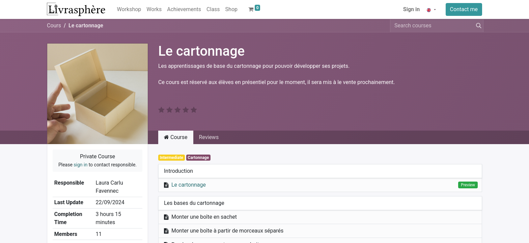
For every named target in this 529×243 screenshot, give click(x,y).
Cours (54, 25)
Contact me (464, 9)
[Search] (477, 25)
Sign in (411, 9)
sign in (80, 164)
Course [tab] (176, 137)
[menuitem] (129, 9)
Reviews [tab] (209, 137)
